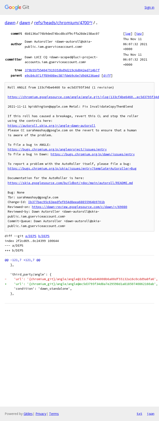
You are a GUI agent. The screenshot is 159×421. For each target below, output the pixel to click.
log (128, 33)
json (150, 413)
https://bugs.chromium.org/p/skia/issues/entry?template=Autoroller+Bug (72, 168)
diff (107, 75)
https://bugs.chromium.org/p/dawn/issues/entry (93, 154)
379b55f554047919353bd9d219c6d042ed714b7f (62, 70)
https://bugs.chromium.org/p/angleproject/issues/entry (57, 149)
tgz (139, 33)
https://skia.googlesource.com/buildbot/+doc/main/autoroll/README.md (70, 183)
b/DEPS (43, 236)
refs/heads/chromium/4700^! (63, 22)
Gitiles (28, 413)
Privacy (40, 413)
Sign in (149, 7)
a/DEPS (30, 236)
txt (139, 413)
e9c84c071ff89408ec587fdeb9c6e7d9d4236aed (62, 75)
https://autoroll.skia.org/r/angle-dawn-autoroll (51, 126)
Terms (54, 413)
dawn (10, 22)
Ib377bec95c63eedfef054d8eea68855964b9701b (66, 202)
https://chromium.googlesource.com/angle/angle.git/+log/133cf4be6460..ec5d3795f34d (83, 97)
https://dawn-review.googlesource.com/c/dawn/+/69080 (79, 207)
